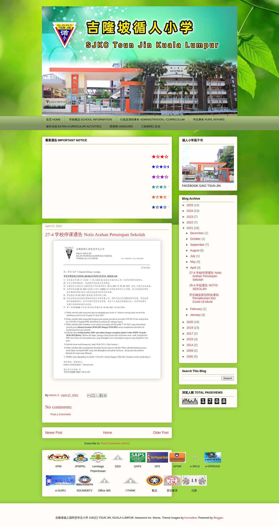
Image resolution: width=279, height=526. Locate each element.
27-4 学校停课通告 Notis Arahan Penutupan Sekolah (205, 276)
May (193, 261)
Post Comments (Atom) (115, 443)
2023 (190, 216)
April (193, 267)
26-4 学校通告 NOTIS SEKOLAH (203, 287)
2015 (190, 339)
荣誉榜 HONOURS (121, 126)
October (196, 238)
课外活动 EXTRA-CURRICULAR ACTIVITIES (73, 126)
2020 (190, 322)
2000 (190, 356)
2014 (190, 345)
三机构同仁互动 (150, 126)
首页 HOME (53, 119)
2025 (190, 205)
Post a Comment (61, 414)
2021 (190, 228)
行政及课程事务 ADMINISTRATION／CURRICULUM (152, 119)
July (193, 256)
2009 (190, 350)
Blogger (218, 517)
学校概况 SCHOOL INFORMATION (90, 119)
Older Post (161, 432)
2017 (190, 333)
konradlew (190, 517)
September (197, 244)
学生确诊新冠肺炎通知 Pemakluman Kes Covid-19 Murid (204, 298)
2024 (190, 210)
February (196, 309)
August (195, 250)
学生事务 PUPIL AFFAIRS (209, 119)
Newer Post (53, 432)
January (196, 314)
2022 (190, 222)
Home (107, 432)
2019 (190, 327)
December (197, 233)
